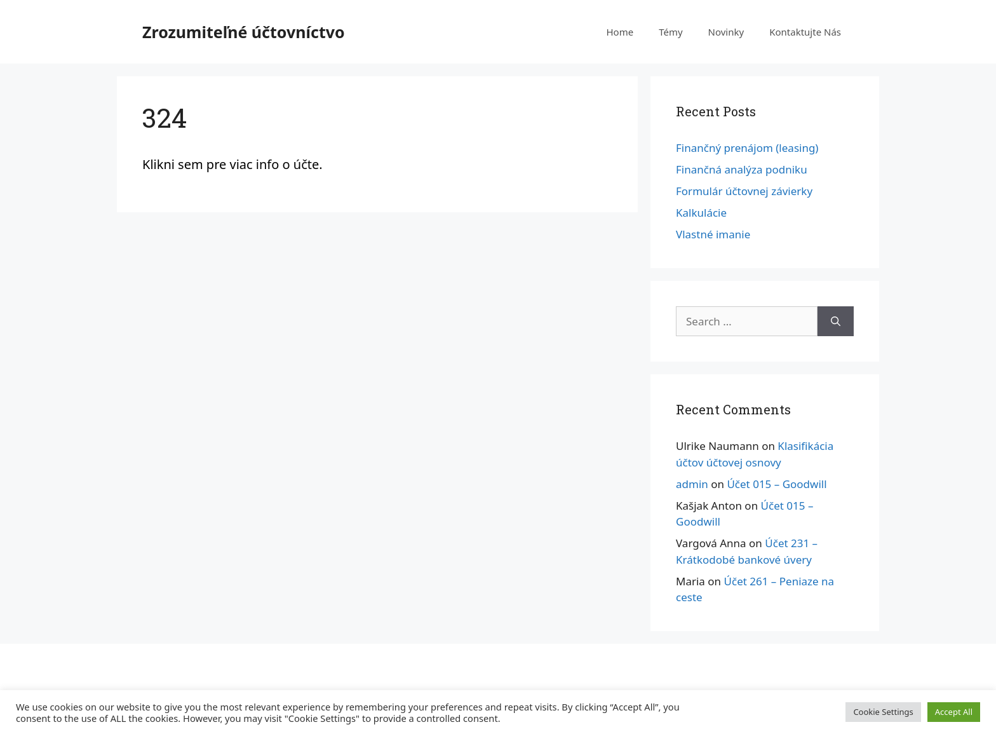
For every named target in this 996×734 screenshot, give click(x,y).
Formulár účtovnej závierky (744, 191)
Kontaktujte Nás (805, 31)
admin (692, 484)
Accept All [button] (953, 711)
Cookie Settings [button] (883, 711)
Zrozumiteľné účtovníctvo (243, 32)
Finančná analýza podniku (741, 169)
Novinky (726, 31)
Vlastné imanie (713, 234)
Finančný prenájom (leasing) (747, 147)
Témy (670, 31)
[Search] (836, 321)
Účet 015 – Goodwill (776, 484)
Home (619, 31)
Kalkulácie (701, 212)
